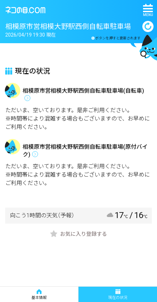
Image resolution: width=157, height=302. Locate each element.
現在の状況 (117, 294)
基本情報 (39, 294)
